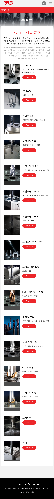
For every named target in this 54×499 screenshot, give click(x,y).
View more (29, 77)
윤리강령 (16, 488)
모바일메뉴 (50, 3)
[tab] (27, 75)
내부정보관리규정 (27, 488)
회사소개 (8, 488)
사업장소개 (40, 488)
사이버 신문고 (24, 492)
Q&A (47, 488)
